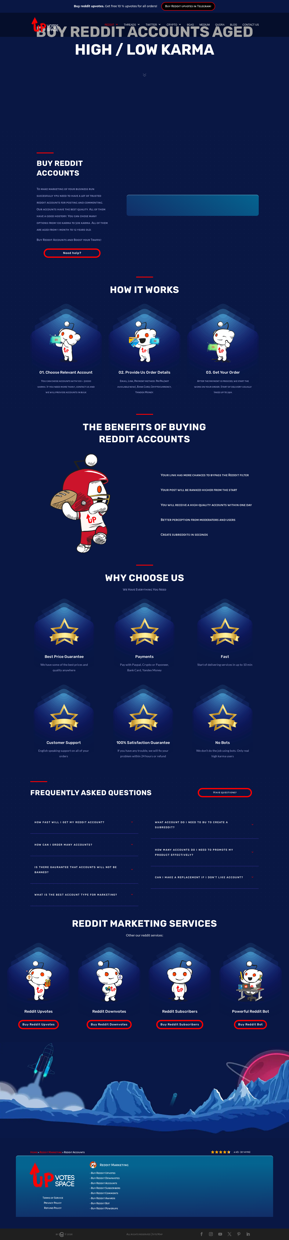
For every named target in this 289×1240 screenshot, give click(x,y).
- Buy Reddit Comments (104, 1193)
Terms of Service (53, 1197)
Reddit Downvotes (109, 1011)
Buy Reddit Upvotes (38, 1024)
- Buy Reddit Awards (102, 1198)
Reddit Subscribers (180, 1011)
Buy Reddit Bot (250, 1024)
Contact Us (251, 24)
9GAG (190, 24)
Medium (204, 24)
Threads (130, 24)
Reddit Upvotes (38, 1011)
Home (33, 1152)
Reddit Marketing (51, 1152)
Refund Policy (53, 1208)
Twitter (151, 24)
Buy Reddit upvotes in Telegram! (188, 6)
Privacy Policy (53, 1202)
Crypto (172, 24)
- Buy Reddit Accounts (103, 1183)
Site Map (157, 1234)
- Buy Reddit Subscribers (105, 1188)
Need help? (72, 253)
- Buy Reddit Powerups (104, 1208)
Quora (219, 24)
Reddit (109, 24)
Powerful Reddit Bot (250, 1011)
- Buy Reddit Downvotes (105, 1178)
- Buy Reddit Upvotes (102, 1173)
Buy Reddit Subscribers (179, 1024)
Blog (233, 24)
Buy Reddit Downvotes (109, 1024)
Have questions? (225, 792)
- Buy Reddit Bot (100, 1203)
